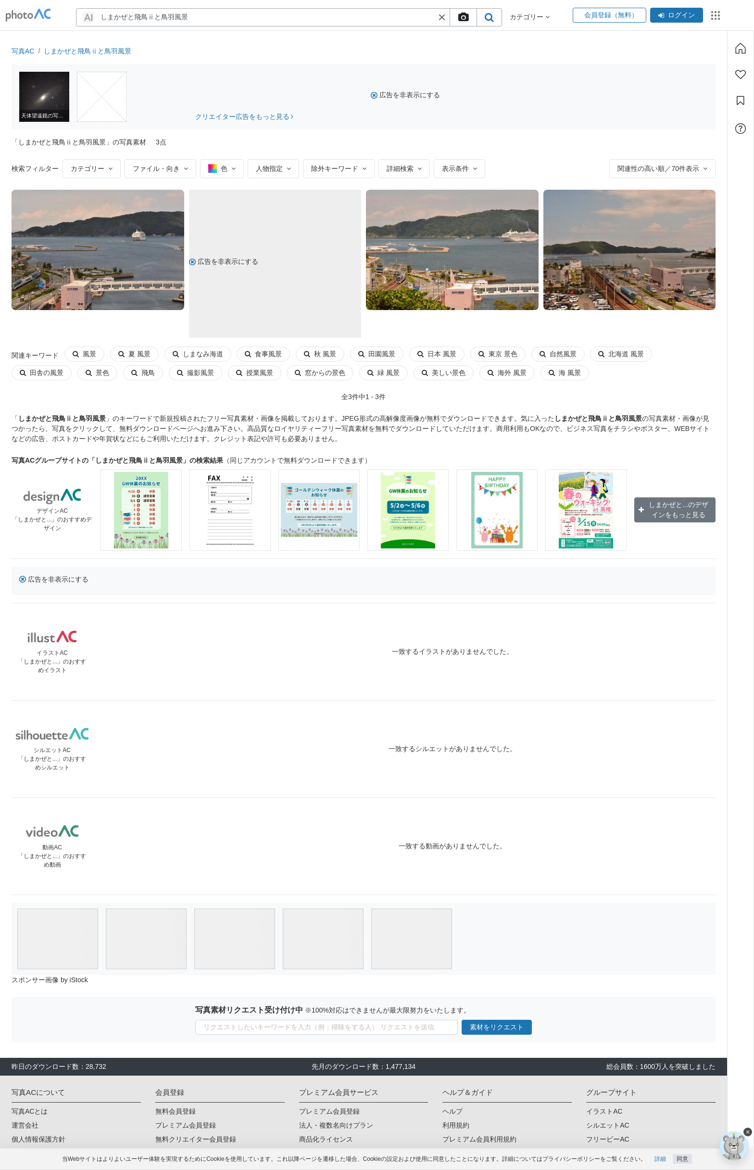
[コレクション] (740, 100)
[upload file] (463, 17)
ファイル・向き (160, 168)
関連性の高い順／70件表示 (662, 168)
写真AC (23, 51)
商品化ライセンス (326, 1139)
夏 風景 (134, 354)
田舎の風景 (41, 373)
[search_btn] (489, 17)
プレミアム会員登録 (185, 1125)
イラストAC (604, 1111)
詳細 (660, 1159)
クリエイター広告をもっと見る (244, 116)
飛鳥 (143, 373)
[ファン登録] (740, 74)
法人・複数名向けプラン (336, 1125)
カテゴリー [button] (530, 17)
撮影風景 (195, 373)
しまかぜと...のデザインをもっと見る (673, 510)
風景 (84, 354)
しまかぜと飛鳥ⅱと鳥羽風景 (87, 51)
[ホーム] (740, 48)
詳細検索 (404, 168)
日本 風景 (436, 354)
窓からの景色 (320, 373)
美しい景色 (443, 373)
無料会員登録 (175, 1111)
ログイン (676, 15)
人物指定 (273, 168)
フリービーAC (607, 1139)
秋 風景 (320, 354)
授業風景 (254, 373)
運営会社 (25, 1125)
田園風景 (376, 354)
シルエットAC (607, 1125)
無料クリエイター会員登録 (195, 1139)
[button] (442, 17)
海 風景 (565, 373)
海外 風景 (507, 373)
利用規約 (455, 1125)
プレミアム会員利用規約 (479, 1139)
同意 (682, 1159)
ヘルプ (452, 1111)
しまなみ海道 (198, 354)
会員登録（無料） (609, 15)
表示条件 (459, 168)
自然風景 (558, 354)
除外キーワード (338, 168)
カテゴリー (92, 168)
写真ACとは (30, 1111)
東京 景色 (497, 354)
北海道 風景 (621, 354)
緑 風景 (383, 373)
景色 (97, 373)
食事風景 (263, 354)
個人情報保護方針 (38, 1139)
